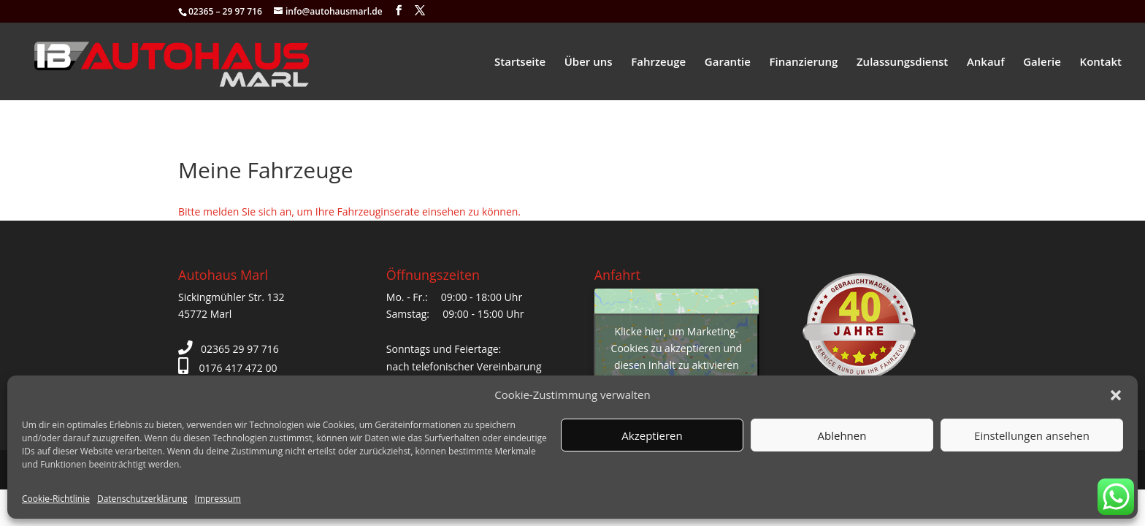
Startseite (519, 62)
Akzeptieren (651, 435)
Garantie (728, 62)
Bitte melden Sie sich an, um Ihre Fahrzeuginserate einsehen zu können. (349, 211)
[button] (1115, 395)
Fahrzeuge (658, 62)
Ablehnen (842, 435)
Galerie (1042, 62)
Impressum (218, 498)
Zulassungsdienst (902, 62)
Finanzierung (804, 62)
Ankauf (986, 62)
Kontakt (1101, 62)
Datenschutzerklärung (142, 498)
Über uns (588, 62)
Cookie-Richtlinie (56, 498)
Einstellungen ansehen (1032, 435)
